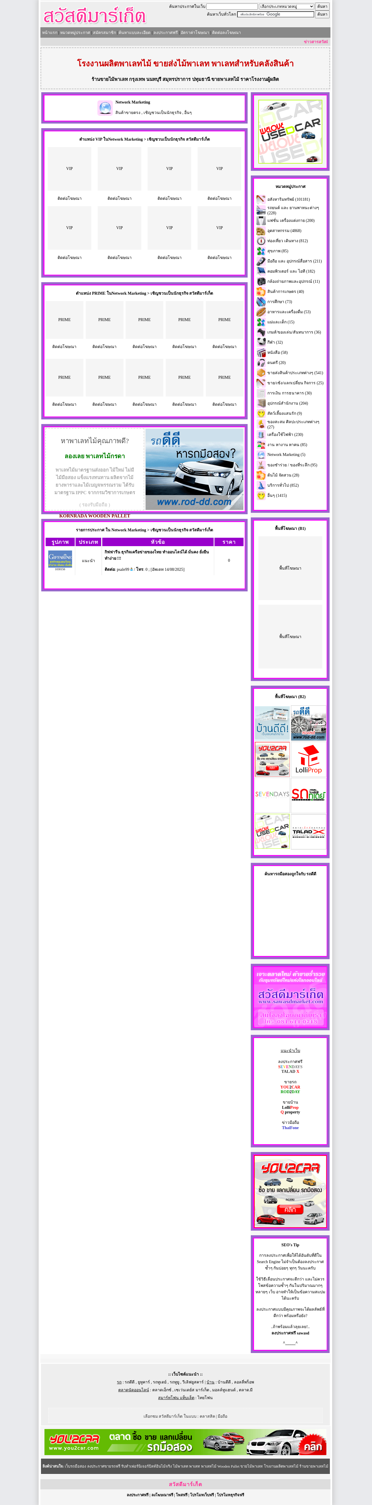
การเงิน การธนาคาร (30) (289, 393)
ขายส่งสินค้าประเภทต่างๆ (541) (295, 373)
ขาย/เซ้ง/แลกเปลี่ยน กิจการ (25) (295, 383)
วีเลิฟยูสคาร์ (193, 1382)
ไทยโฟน (205, 1398)
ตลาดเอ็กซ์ (161, 1390)
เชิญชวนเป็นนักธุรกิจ (162, 113)
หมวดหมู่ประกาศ (75, 32)
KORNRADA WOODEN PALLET (94, 516)
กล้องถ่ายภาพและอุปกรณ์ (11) (293, 281)
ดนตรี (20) (276, 363)
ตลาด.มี (246, 1390)
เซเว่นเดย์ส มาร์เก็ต (191, 1390)
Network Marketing (132, 102)
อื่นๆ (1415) (277, 495)
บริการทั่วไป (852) (283, 485)
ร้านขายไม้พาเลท (110, 79)
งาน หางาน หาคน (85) (287, 445)
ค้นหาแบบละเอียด (135, 32)
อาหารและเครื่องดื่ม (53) (289, 312)
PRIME (64, 320)
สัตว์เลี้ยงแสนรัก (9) (284, 413)
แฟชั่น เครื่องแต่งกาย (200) (290, 220)
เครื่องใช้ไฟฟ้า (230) (285, 434)
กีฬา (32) (275, 342)
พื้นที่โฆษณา (290, 568)
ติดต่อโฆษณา (70, 198)
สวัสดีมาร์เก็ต (185, 1484)
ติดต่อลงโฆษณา (226, 32)
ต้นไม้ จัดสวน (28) (283, 475)
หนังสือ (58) (277, 352)
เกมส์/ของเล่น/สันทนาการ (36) (294, 332)
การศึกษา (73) (279, 302)
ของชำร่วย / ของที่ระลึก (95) (292, 465)
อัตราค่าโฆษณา (195, 32)
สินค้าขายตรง (127, 113)
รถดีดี (130, 1382)
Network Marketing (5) (286, 454)
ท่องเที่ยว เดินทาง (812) (287, 241)
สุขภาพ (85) (277, 251)
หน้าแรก (49, 32)
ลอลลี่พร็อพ (244, 1382)
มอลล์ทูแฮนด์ (224, 1390)
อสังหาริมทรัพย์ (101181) (288, 199)
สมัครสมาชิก (104, 32)
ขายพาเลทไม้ (225, 79)
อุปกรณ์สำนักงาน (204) (287, 403)
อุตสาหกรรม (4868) (284, 231)
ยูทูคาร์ (144, 1382)
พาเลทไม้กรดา (105, 456)
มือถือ (222, 1416)
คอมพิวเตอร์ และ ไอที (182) (291, 271)
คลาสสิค (207, 1416)
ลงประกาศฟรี (165, 32)
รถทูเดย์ (160, 1382)
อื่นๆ (188, 113)
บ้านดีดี (224, 1382)
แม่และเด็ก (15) (280, 322)
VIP (69, 168)
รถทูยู (174, 1382)
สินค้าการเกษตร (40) (285, 291)
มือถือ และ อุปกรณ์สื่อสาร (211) (294, 261)
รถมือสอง (283, 874)
